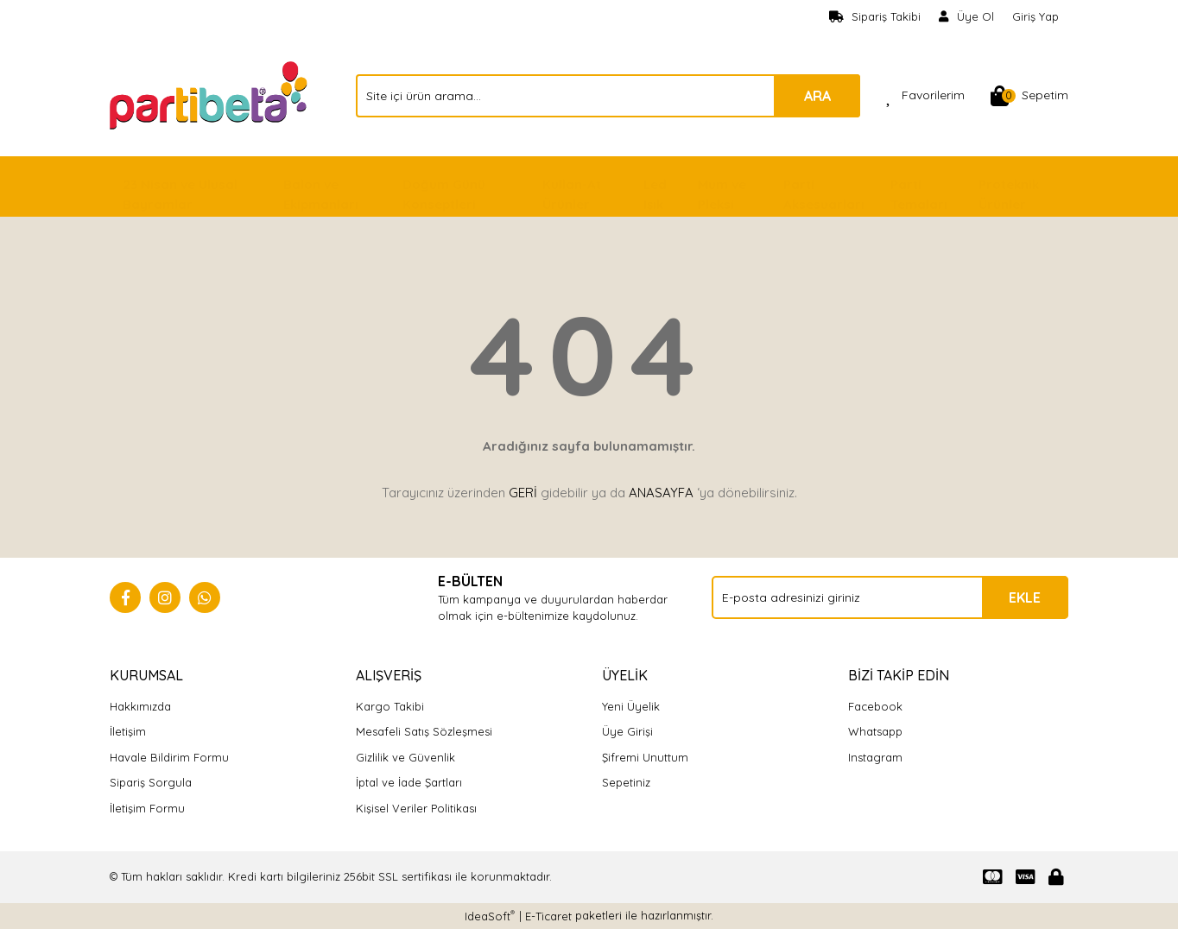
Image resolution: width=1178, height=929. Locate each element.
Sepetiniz (626, 782)
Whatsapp (875, 731)
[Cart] (1029, 95)
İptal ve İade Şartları (409, 782)
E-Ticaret (548, 916)
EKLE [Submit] (1025, 597)
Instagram (875, 757)
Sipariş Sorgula (151, 782)
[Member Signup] (967, 17)
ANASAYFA (661, 492)
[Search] (608, 95)
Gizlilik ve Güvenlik (405, 757)
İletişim (128, 731)
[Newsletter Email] (890, 597)
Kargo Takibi (390, 706)
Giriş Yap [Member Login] (1035, 16)
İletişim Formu (147, 808)
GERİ (523, 492)
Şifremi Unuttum (645, 757)
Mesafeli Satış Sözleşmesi (424, 731)
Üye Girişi (627, 731)
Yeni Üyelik (631, 706)
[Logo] (210, 94)
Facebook (875, 706)
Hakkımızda (140, 706)
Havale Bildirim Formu (169, 757)
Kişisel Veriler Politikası (416, 808)
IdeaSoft (490, 915)
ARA (817, 95)
